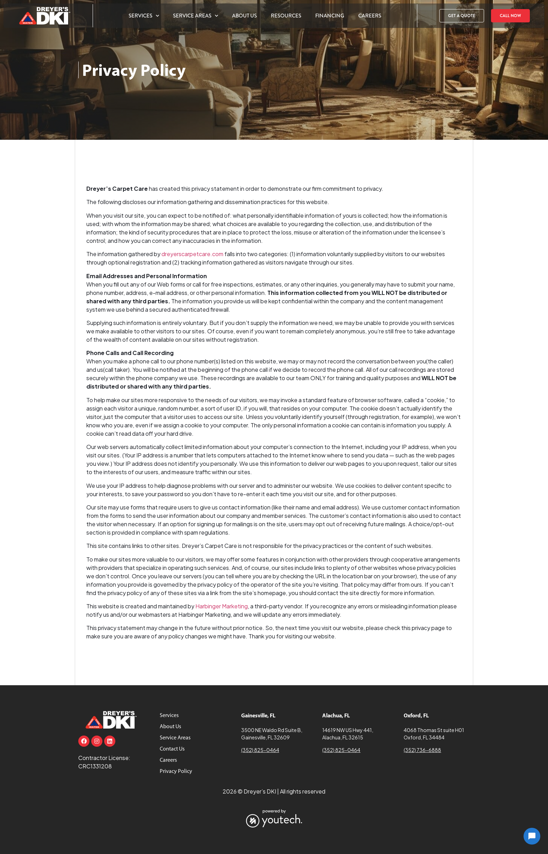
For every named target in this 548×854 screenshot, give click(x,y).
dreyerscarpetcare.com (192, 254)
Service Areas (195, 15)
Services (144, 15)
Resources (286, 16)
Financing (329, 16)
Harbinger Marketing (221, 606)
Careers (369, 16)
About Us (244, 16)
